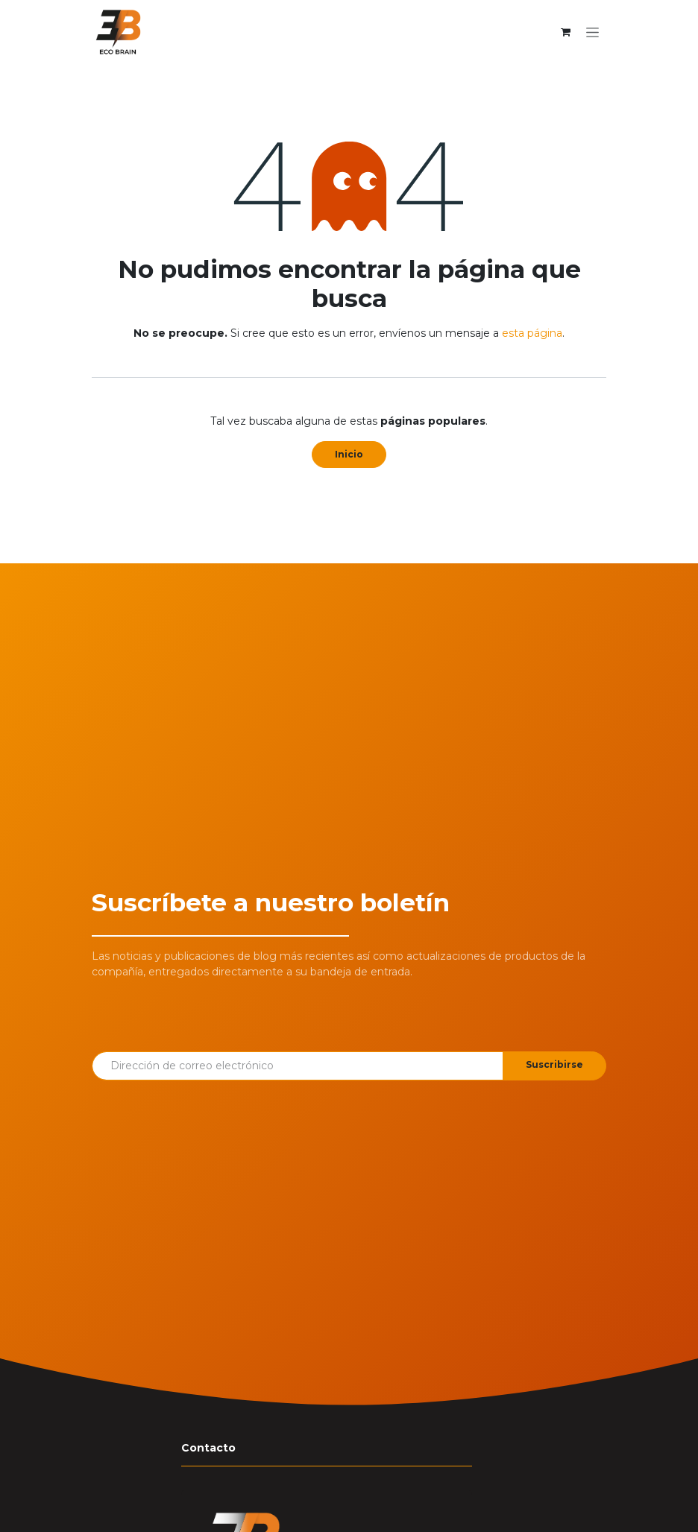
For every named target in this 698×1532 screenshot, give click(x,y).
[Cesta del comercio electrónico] (565, 32)
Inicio (349, 454)
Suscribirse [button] (554, 1064)
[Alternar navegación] (592, 32)
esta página (532, 333)
